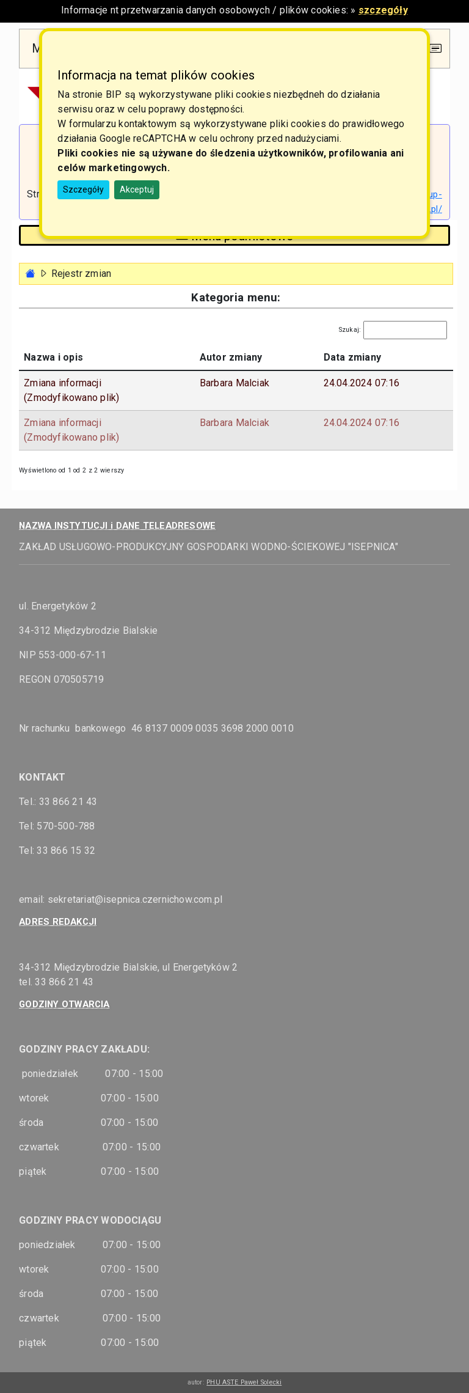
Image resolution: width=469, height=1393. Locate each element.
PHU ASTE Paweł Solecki (244, 1382)
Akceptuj (137, 189)
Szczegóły (83, 189)
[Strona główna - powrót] (30, 273)
